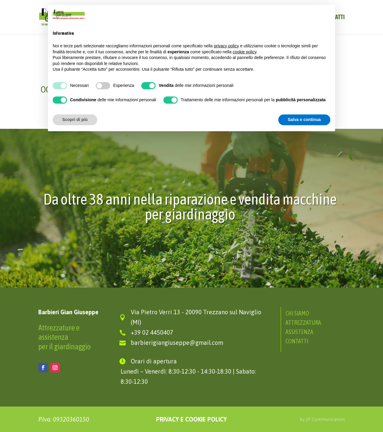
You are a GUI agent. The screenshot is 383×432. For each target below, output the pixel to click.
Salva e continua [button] (304, 119)
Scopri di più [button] (75, 119)
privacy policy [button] (226, 45)
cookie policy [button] (244, 51)
